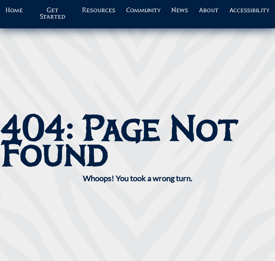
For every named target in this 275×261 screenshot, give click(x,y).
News (180, 10)
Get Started (52, 13)
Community (143, 10)
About (208, 10)
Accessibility (249, 10)
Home (14, 10)
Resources (98, 10)
